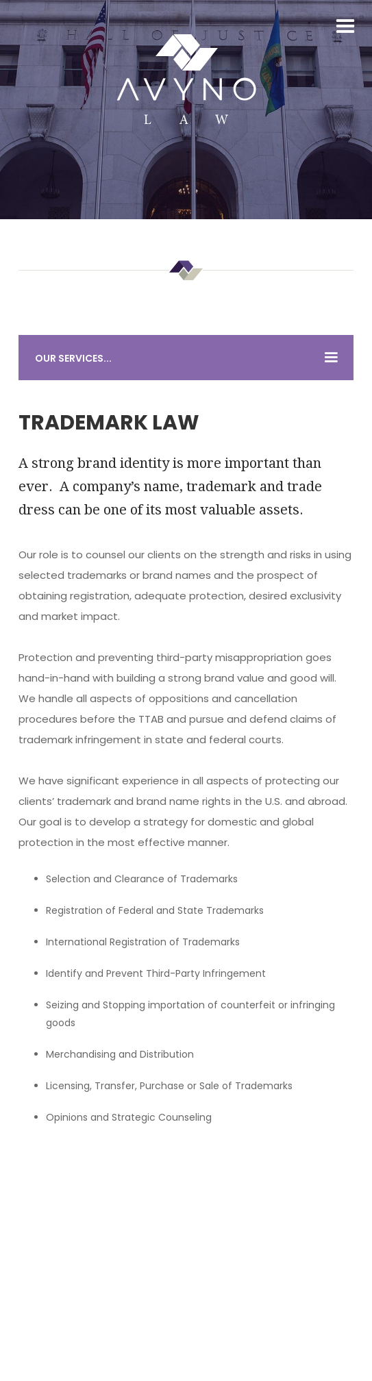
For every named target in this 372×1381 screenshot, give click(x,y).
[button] (345, 26)
